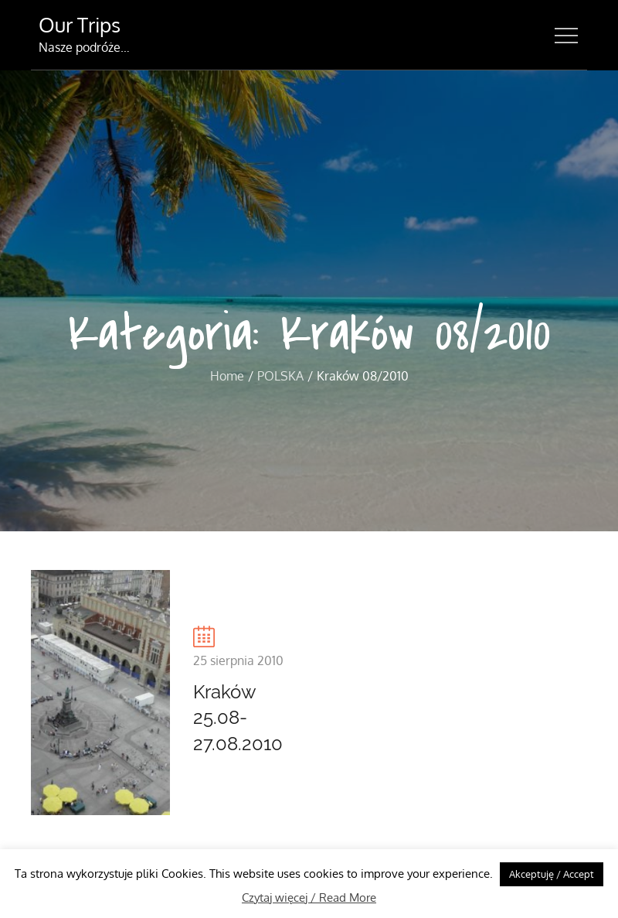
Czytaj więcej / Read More (309, 897)
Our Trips (80, 24)
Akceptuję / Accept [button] (551, 874)
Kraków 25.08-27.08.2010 (238, 718)
